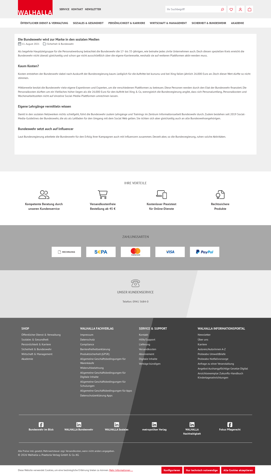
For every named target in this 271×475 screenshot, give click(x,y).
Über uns (203, 339)
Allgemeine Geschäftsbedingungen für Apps (106, 390)
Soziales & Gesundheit (34, 339)
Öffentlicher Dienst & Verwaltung (41, 334)
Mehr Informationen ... (121, 470)
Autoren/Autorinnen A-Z (212, 349)
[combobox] (192, 9)
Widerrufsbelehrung (92, 368)
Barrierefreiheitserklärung (95, 349)
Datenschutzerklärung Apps (96, 395)
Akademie (27, 359)
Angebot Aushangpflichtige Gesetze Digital (223, 368)
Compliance (87, 344)
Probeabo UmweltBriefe (212, 354)
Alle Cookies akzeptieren (238, 470)
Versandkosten (147, 349)
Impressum (86, 334)
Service (64, 9)
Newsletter (93, 9)
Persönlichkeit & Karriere (36, 344)
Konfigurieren (172, 470)
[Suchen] (222, 9)
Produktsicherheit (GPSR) (94, 354)
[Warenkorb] (249, 9)
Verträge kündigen (150, 363)
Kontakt (77, 9)
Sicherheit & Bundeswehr (36, 349)
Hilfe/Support (147, 339)
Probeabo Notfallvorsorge (213, 359)
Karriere (202, 344)
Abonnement (146, 354)
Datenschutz (87, 339)
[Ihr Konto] (240, 9)
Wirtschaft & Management (36, 354)
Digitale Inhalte (148, 359)
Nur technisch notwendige (202, 470)
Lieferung (144, 344)
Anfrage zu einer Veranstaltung (216, 363)
